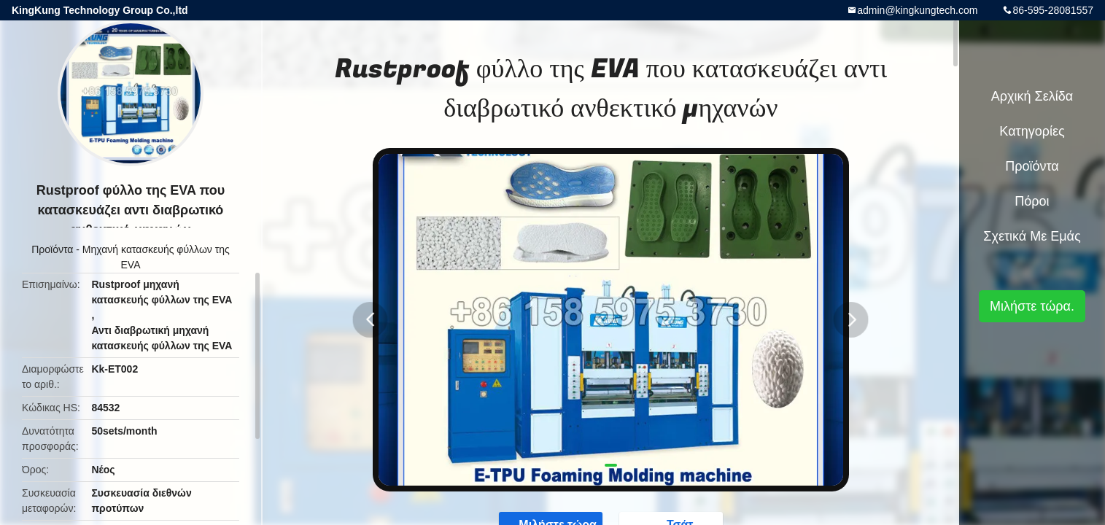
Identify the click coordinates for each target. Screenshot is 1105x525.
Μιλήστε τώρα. (1032, 306)
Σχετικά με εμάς (1031, 236)
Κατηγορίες (1031, 131)
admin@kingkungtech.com (917, 10)
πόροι (1032, 201)
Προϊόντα (52, 249)
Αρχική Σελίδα (1032, 96)
